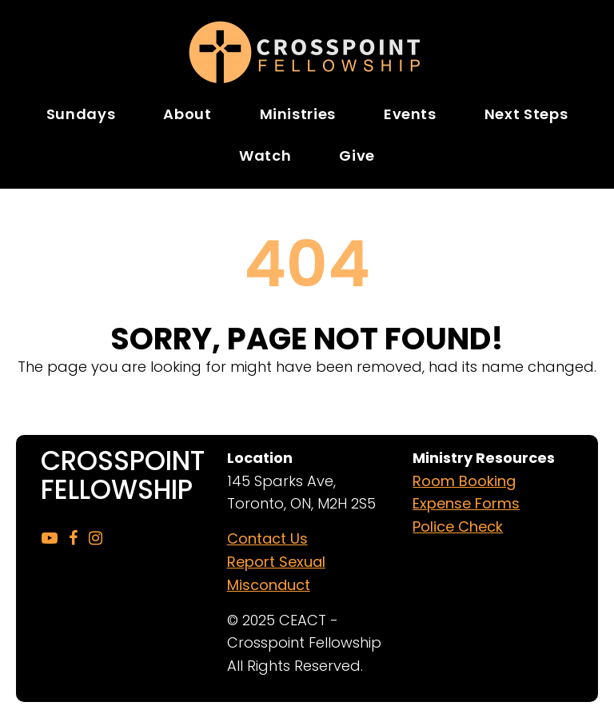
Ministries (298, 114)
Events (410, 114)
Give (357, 156)
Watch (265, 156)
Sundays (80, 114)
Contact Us (267, 538)
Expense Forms (466, 503)
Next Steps (526, 114)
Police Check (458, 527)
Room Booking (464, 481)
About (187, 114)
